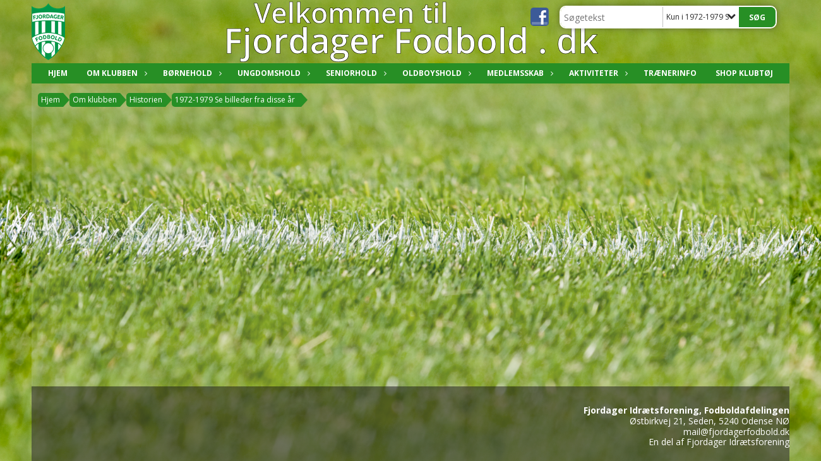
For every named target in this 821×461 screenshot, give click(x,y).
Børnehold (191, 73)
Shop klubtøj (744, 73)
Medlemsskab (518, 73)
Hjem (58, 73)
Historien (145, 99)
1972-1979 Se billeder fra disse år (235, 99)
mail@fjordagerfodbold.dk (736, 432)
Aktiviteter (597, 73)
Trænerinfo (670, 73)
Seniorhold (354, 73)
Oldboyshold (435, 73)
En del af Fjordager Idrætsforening (719, 442)
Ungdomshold (272, 73)
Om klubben (115, 73)
